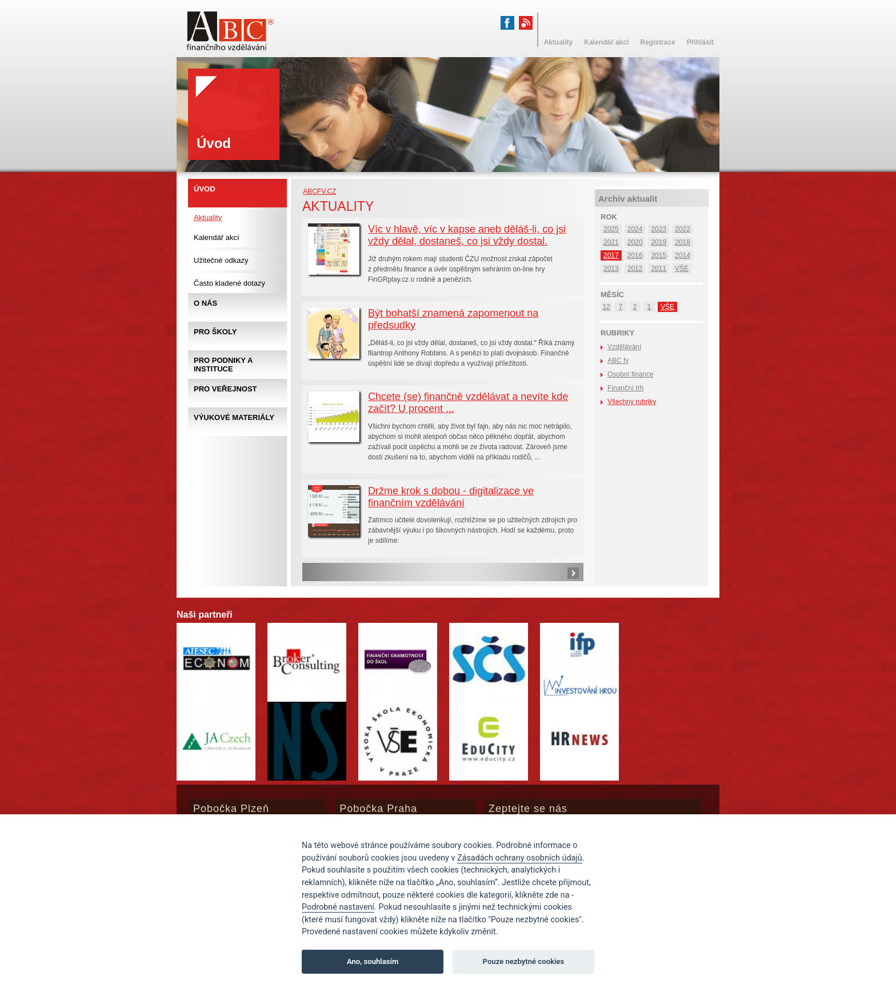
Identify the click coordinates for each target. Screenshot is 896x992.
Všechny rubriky (631, 402)
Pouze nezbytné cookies (524, 961)
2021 (611, 242)
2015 (658, 255)
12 (606, 307)
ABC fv (618, 361)
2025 (611, 229)
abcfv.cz (319, 191)
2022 (682, 229)
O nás (205, 303)
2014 (682, 255)
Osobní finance (630, 374)
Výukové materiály (234, 417)
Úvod (204, 189)
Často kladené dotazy (229, 283)
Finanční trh (625, 388)
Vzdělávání (624, 347)
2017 (611, 255)
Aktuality (208, 217)
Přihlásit (700, 42)
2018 (682, 242)
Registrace (657, 42)
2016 (635, 255)
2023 (658, 229)
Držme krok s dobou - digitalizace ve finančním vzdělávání (451, 497)
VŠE (682, 269)
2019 (658, 242)
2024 (635, 229)
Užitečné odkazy (221, 260)
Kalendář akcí (216, 237)
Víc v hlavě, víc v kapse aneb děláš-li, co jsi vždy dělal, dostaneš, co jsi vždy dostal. (467, 235)
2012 (635, 269)
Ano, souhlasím (373, 961)
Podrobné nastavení (338, 907)
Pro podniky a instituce (223, 364)
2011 (658, 269)
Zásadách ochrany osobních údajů (519, 858)
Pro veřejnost (225, 389)
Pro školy (215, 331)
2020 (635, 242)
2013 (611, 269)
